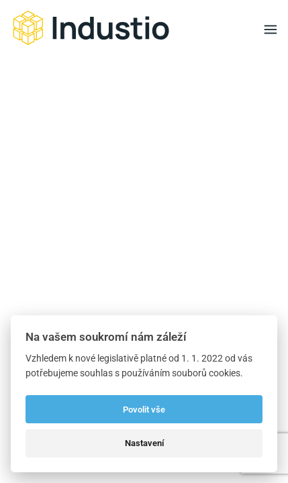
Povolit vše (144, 410)
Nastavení (144, 443)
